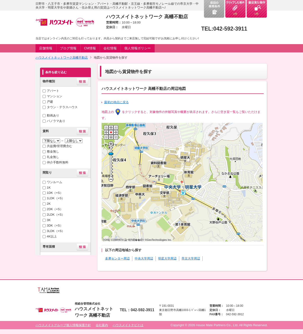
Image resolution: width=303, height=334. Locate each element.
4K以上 (52, 236)
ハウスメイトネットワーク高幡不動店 (62, 57)
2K (49, 203)
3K (49, 220)
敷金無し (53, 151)
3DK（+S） (55, 225)
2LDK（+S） (56, 214)
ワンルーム (54, 182)
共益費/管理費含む (59, 146)
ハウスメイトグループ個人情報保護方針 (63, 325)
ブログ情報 (68, 48)
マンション (54, 96)
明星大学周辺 (167, 258)
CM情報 (90, 48)
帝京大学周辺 (191, 258)
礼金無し (53, 157)
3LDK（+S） (56, 231)
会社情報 (110, 48)
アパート (53, 91)
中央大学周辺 (144, 258)
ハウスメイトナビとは (128, 325)
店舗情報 (45, 48)
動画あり (53, 115)
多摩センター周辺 (117, 258)
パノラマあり (56, 121)
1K (49, 187)
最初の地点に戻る (116, 102)
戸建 (50, 101)
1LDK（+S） (56, 198)
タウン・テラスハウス (62, 107)
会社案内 (102, 325)
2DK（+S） (55, 209)
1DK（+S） (55, 193)
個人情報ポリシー (137, 48)
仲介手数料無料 (57, 162)
